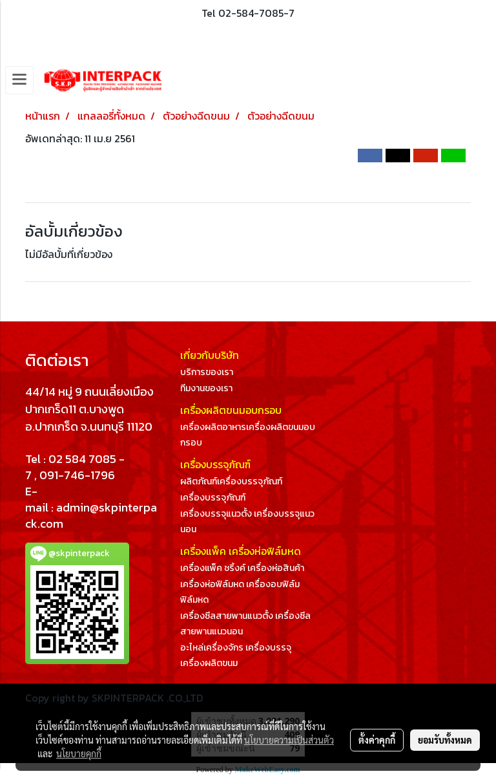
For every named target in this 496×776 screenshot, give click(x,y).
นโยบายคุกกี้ (78, 753)
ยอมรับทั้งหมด (445, 740)
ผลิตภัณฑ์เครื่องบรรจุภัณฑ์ (231, 481)
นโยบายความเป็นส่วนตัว (289, 740)
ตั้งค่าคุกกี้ (376, 740)
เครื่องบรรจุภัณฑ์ (212, 497)
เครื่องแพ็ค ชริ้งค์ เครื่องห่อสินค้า (242, 568)
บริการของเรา (206, 372)
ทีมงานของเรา (206, 388)
